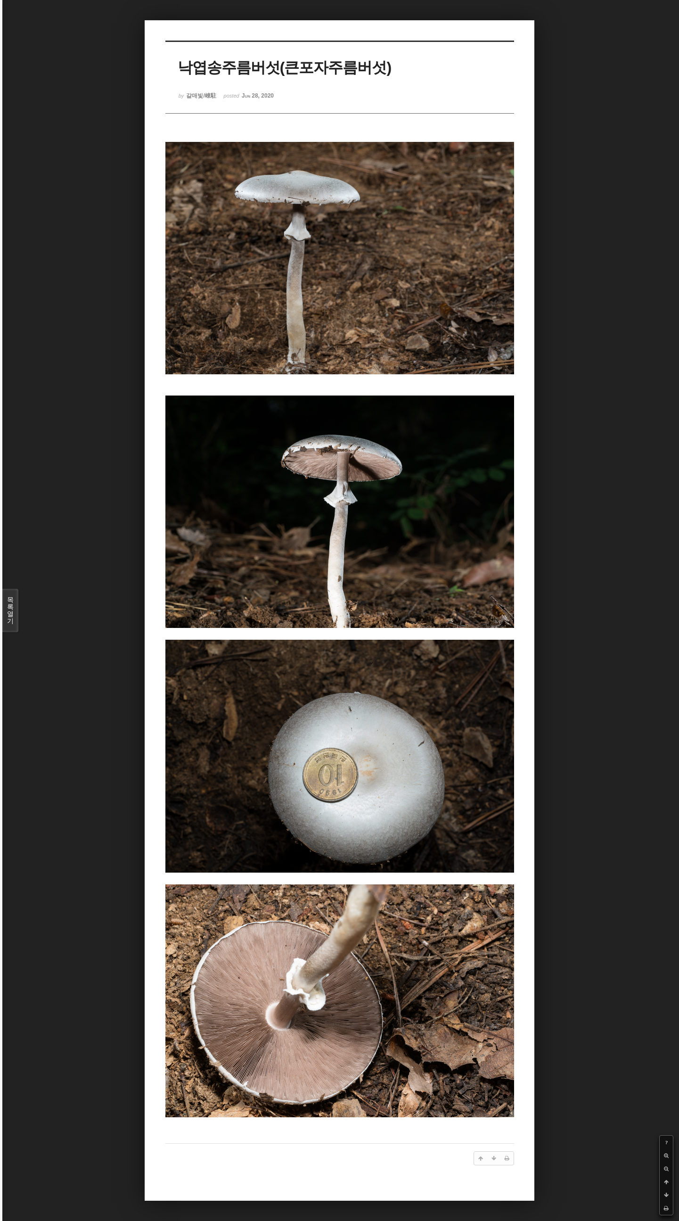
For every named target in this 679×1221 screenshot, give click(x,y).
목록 (10, 610)
